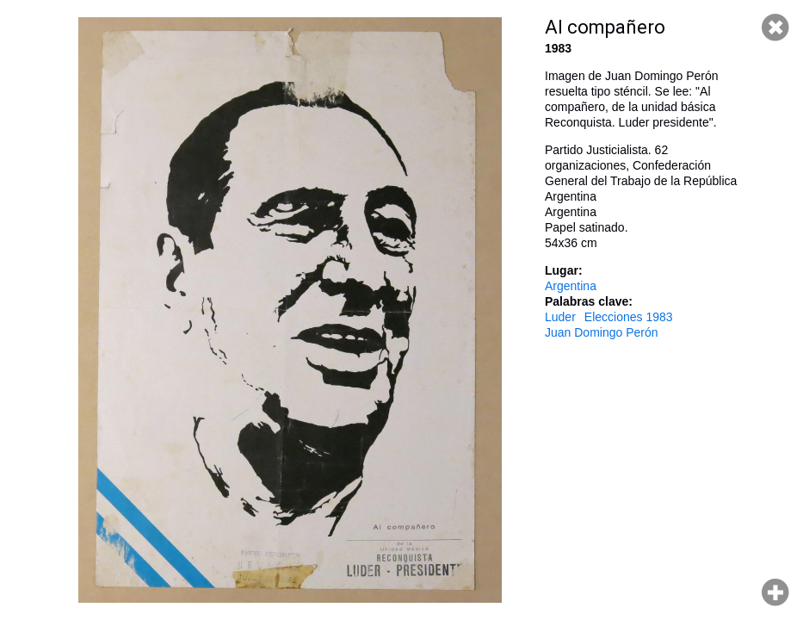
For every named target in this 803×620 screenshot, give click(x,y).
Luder (560, 317)
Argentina (570, 286)
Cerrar (775, 27)
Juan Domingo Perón (601, 332)
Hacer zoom (775, 592)
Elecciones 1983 (628, 317)
